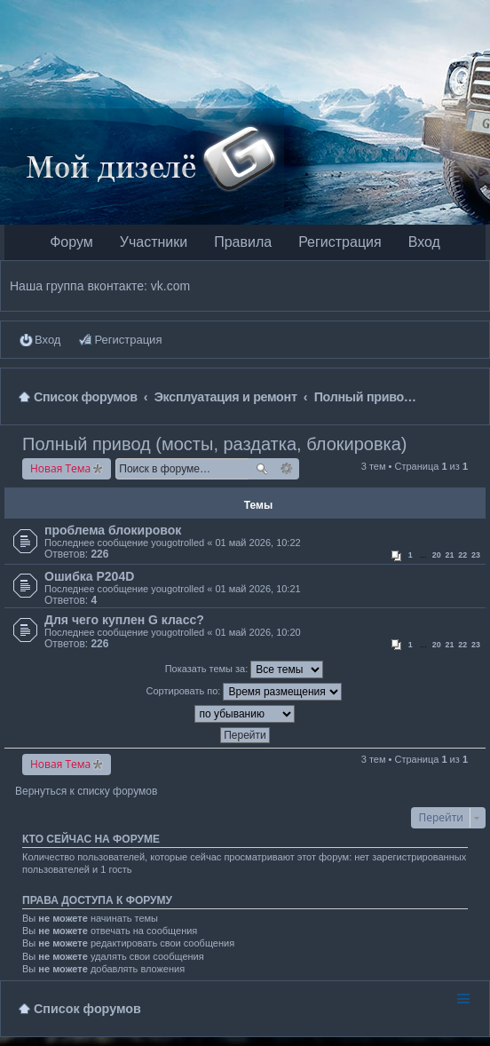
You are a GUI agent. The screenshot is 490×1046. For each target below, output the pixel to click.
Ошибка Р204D (89, 576)
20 (436, 555)
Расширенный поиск (287, 468)
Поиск (262, 468)
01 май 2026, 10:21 (257, 588)
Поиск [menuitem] (473, 396)
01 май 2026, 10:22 (257, 542)
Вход (424, 242)
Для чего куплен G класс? (124, 620)
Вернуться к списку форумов (86, 791)
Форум (71, 242)
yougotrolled (177, 542)
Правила (243, 242)
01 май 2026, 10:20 (257, 632)
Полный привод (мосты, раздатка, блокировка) (214, 444)
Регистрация (340, 242)
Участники (153, 242)
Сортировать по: (244, 692)
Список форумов (87, 1009)
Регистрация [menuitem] (128, 339)
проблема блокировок (112, 530)
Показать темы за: (244, 669)
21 (450, 555)
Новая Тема (60, 468)
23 (475, 555)
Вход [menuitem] (47, 339)
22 (462, 555)
